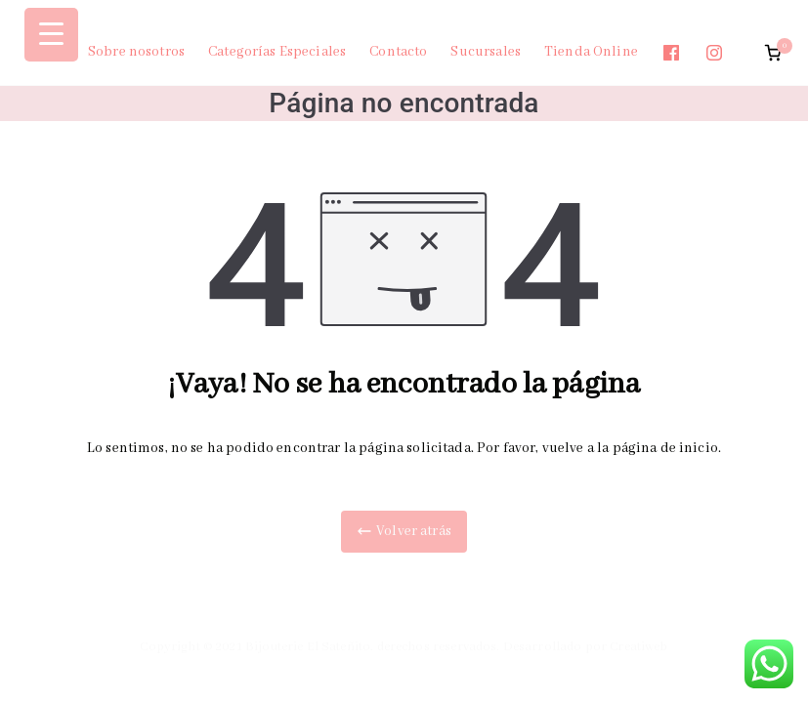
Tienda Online (591, 52)
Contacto (398, 52)
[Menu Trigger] (51, 35)
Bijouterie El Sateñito (307, 647)
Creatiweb (638, 647)
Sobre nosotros (136, 52)
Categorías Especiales (277, 52)
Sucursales (485, 52)
